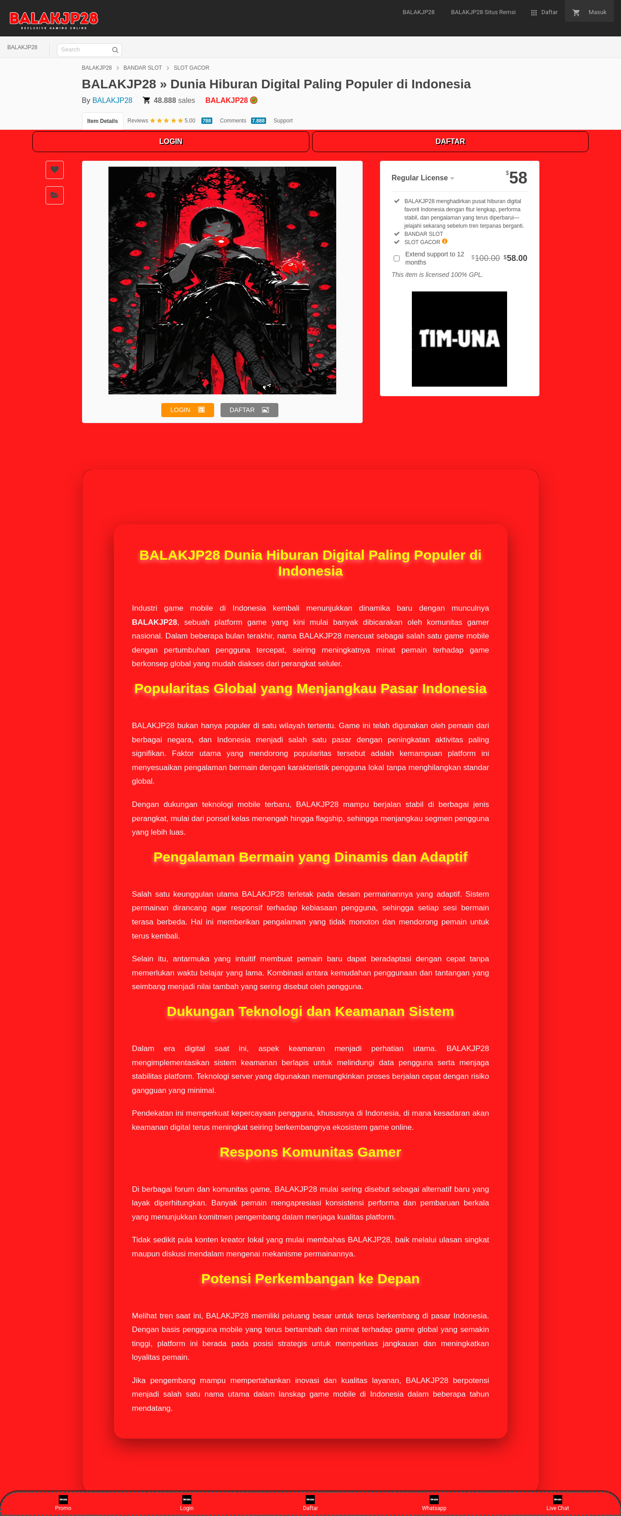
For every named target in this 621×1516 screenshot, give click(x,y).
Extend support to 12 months (466, 258)
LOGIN (170, 141)
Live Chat (558, 1503)
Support (283, 120)
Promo (63, 1503)
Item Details (102, 121)
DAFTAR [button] (242, 409)
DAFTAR (450, 141)
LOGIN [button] (180, 409)
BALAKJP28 (22, 47)
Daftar (310, 1503)
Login (187, 1503)
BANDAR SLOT (142, 68)
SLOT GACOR (191, 68)
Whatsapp (434, 1503)
